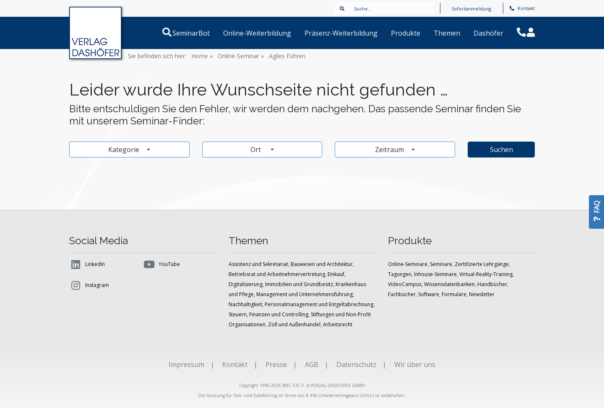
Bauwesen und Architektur (322, 264)
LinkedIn (87, 264)
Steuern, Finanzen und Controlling (268, 314)
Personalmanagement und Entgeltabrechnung (319, 304)
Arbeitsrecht (337, 324)
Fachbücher (402, 294)
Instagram (89, 285)
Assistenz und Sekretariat (258, 264)
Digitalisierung (246, 284)
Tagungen (399, 274)
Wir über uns (414, 364)
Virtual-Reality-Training (486, 274)
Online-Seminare (407, 264)
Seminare (441, 264)
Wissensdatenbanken (449, 284)
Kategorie (124, 149)
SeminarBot (201, 33)
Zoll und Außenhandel (294, 324)
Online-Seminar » (241, 56)
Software (428, 294)
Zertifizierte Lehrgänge (482, 264)
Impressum (186, 364)
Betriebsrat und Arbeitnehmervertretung (277, 274)
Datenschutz (356, 364)
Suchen (501, 149)
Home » (202, 56)
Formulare (454, 294)
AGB (311, 364)
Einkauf (336, 274)
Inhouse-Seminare (435, 274)
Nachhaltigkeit (245, 304)
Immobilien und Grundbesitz (299, 284)
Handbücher (492, 284)
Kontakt (522, 8)
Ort (259, 149)
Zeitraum (390, 149)
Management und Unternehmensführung (304, 294)
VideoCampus (405, 284)
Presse (276, 364)
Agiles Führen (287, 56)
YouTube (161, 264)
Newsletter (482, 294)
